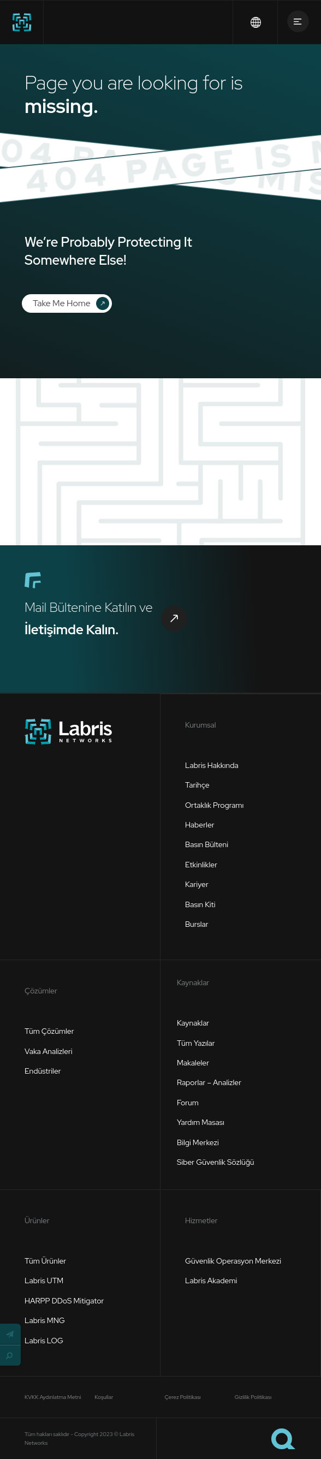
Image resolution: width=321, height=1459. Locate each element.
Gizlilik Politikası (253, 1397)
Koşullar (103, 1397)
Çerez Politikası (183, 1397)
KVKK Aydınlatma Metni (53, 1397)
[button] (10, 1334)
